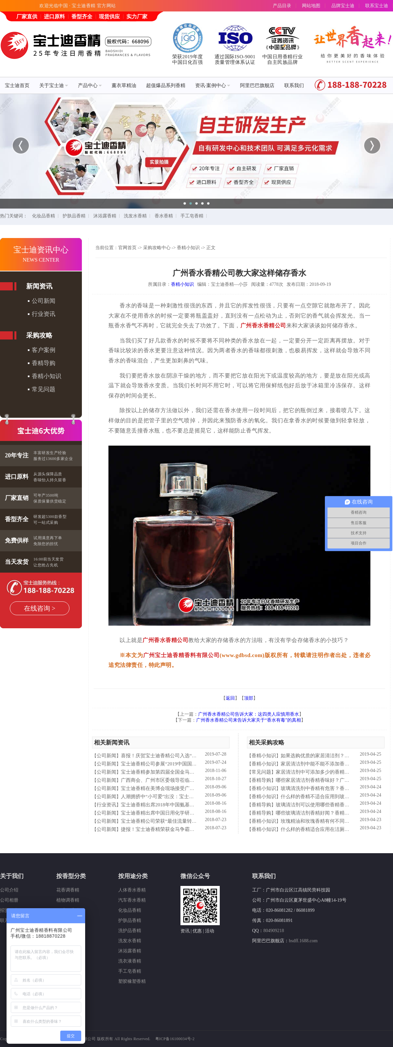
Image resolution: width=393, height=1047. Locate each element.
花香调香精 (67, 890)
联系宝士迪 (376, 5)
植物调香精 (67, 900)
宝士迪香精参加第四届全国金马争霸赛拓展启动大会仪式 (182, 772)
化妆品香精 (43, 215)
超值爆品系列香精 (165, 85)
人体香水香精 (132, 890)
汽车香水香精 (132, 900)
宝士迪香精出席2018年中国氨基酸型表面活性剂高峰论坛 (182, 804)
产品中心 (90, 85)
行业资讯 (43, 314)
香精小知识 (46, 376)
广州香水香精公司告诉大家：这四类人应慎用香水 (248, 714)
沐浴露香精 (104, 215)
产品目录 (282, 5)
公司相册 (9, 900)
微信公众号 (195, 876)
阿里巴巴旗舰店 (257, 85)
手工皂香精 (191, 215)
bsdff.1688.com (303, 940)
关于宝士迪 (53, 85)
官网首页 (127, 247)
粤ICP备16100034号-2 (175, 1039)
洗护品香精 (129, 930)
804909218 (273, 930)
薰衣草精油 (124, 85)
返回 (230, 698)
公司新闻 (43, 301)
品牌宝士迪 (342, 5)
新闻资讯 (39, 286)
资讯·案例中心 (212, 85)
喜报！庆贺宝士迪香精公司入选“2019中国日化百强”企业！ (184, 755)
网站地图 (311, 5)
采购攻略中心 (157, 247)
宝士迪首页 (17, 85)
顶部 (248, 698)
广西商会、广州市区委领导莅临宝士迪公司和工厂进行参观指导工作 (194, 780)
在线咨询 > (39, 608)
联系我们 (294, 85)
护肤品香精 (74, 215)
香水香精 (164, 215)
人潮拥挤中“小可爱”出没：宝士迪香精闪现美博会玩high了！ (186, 796)
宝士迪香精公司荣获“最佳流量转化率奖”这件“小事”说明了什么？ (191, 821)
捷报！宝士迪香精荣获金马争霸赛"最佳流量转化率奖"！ (182, 829)
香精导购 (43, 363)
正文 (210, 247)
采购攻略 (39, 335)
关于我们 (12, 876)
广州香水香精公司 (263, 325)
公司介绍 (9, 890)
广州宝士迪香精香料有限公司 (181, 655)
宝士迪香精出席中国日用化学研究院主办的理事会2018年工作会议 (192, 813)
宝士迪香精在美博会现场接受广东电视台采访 (170, 788)
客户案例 (43, 350)
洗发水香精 (135, 215)
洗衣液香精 (129, 961)
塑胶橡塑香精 (132, 981)
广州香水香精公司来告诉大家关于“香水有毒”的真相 (248, 720)
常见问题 (43, 389)
